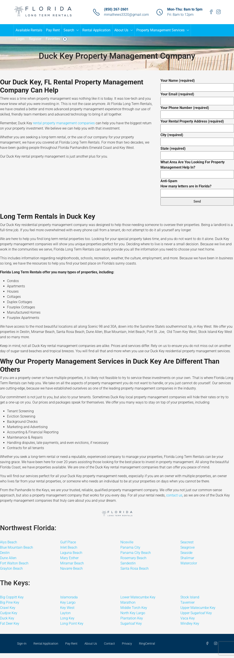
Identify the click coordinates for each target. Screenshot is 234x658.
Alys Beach (8, 542)
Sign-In (21, 643)
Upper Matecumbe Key (197, 608)
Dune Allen (8, 558)
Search (68, 30)
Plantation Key (131, 618)
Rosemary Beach (133, 558)
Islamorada (69, 597)
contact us (174, 495)
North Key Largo (132, 613)
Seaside (186, 553)
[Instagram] (216, 643)
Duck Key (7, 618)
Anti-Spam (197, 187)
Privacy (127, 643)
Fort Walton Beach (14, 563)
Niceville (126, 542)
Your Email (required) (197, 97)
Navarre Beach (71, 568)
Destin (5, 553)
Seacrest (187, 542)
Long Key (67, 618)
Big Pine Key (9, 602)
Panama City (130, 547)
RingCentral (147, 643)
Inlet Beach (68, 547)
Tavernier (187, 602)
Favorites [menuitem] (56, 39)
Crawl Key (7, 608)
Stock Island (189, 597)
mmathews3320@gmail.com (126, 14)
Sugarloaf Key (131, 623)
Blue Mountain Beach (16, 547)
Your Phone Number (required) (197, 111)
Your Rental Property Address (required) (197, 124)
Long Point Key (71, 623)
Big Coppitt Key (12, 597)
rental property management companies (64, 123)
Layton (65, 613)
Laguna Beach (71, 553)
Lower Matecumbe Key (137, 597)
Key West (67, 608)
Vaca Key (187, 618)
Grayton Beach (11, 568)
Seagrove (187, 547)
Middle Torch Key (133, 608)
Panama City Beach (135, 553)
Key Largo (68, 602)
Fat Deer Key (9, 623)
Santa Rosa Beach (134, 568)
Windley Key (189, 623)
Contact (109, 643)
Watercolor (188, 563)
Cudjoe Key (8, 613)
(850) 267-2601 (116, 9)
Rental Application (96, 30)
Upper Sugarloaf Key (196, 613)
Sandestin (128, 563)
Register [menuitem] (35, 39)
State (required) (197, 151)
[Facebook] (208, 643)
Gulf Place (68, 542)
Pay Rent (53, 30)
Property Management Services (160, 30)
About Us (121, 30)
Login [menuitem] (20, 39)
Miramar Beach (72, 563)
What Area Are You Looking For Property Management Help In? (197, 168)
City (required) (197, 138)
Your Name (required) (197, 83)
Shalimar (187, 558)
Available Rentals (29, 30)
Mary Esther (69, 558)
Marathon (127, 602)
